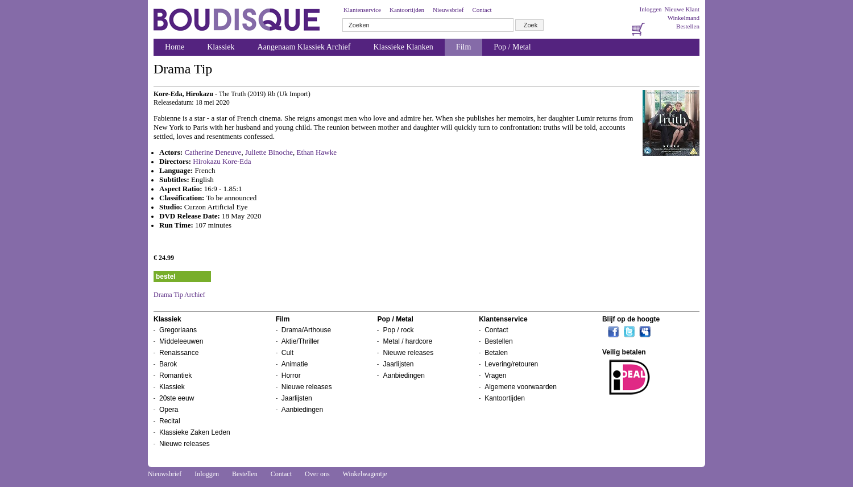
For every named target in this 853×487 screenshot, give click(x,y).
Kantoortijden (407, 9)
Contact (481, 9)
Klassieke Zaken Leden (194, 432)
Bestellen (687, 26)
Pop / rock (398, 330)
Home (174, 47)
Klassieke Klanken (403, 47)
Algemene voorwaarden (521, 387)
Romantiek (175, 375)
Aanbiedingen (302, 410)
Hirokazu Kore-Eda (222, 161)
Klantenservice (362, 9)
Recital (169, 421)
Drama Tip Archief (179, 295)
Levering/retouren (511, 364)
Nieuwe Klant (682, 9)
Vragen (495, 375)
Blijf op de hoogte (631, 319)
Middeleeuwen (181, 341)
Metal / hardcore (407, 341)
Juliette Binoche (269, 152)
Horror (291, 375)
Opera (168, 410)
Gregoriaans (178, 330)
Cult (287, 353)
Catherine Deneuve (212, 152)
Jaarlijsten (296, 398)
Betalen (496, 353)
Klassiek (220, 47)
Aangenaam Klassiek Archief (303, 47)
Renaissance (178, 353)
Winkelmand (683, 17)
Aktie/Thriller (300, 341)
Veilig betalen (624, 352)
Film (463, 47)
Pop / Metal (512, 47)
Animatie (294, 364)
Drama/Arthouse (306, 330)
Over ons (317, 474)
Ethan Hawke (317, 152)
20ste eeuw (176, 398)
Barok (168, 364)
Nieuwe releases (184, 444)
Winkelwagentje (364, 474)
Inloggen (650, 9)
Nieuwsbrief (448, 9)
